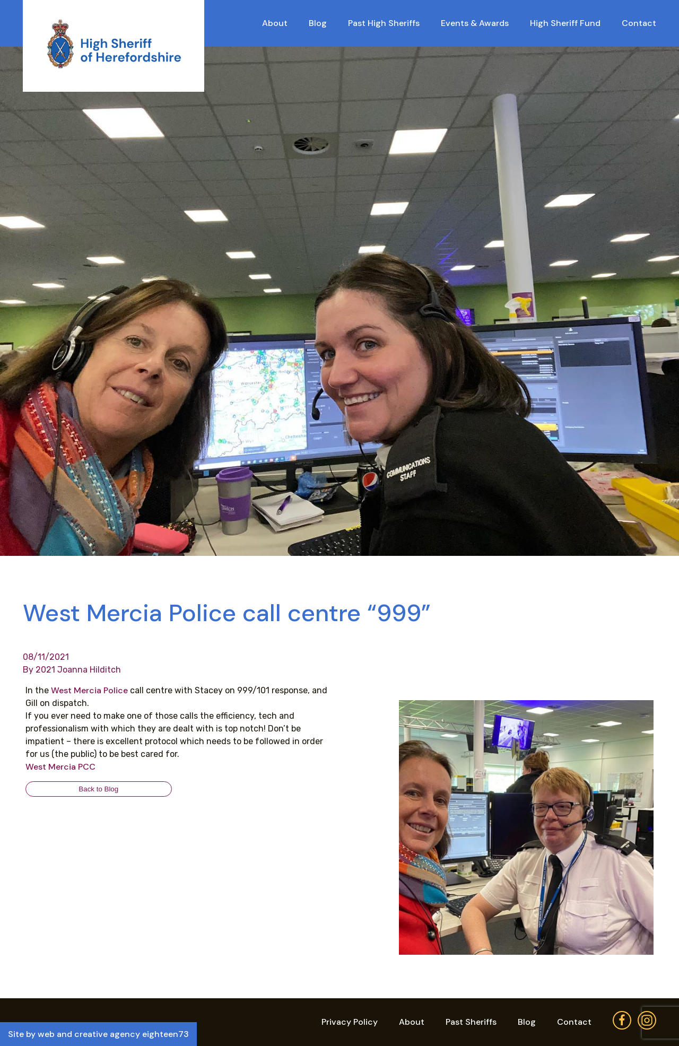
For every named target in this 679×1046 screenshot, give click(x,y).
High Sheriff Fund (565, 23)
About (275, 23)
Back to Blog (98, 789)
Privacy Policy (349, 1021)
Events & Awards (475, 23)
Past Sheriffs (471, 1021)
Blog (318, 23)
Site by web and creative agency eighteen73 (98, 1034)
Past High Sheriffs (384, 23)
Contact (639, 23)
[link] (89, 690)
